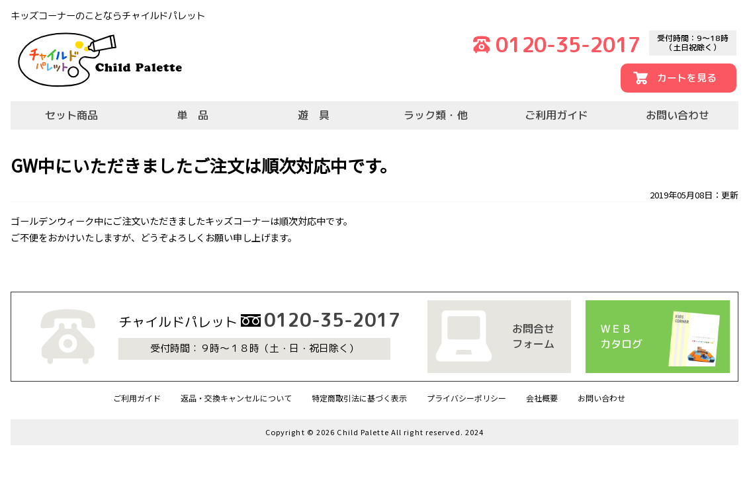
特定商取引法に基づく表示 (359, 397)
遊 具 (314, 115)
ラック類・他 (435, 115)
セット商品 (71, 115)
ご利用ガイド (556, 115)
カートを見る (687, 78)
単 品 (192, 115)
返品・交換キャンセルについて (236, 397)
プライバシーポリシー (466, 397)
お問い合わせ (677, 115)
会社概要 (542, 397)
